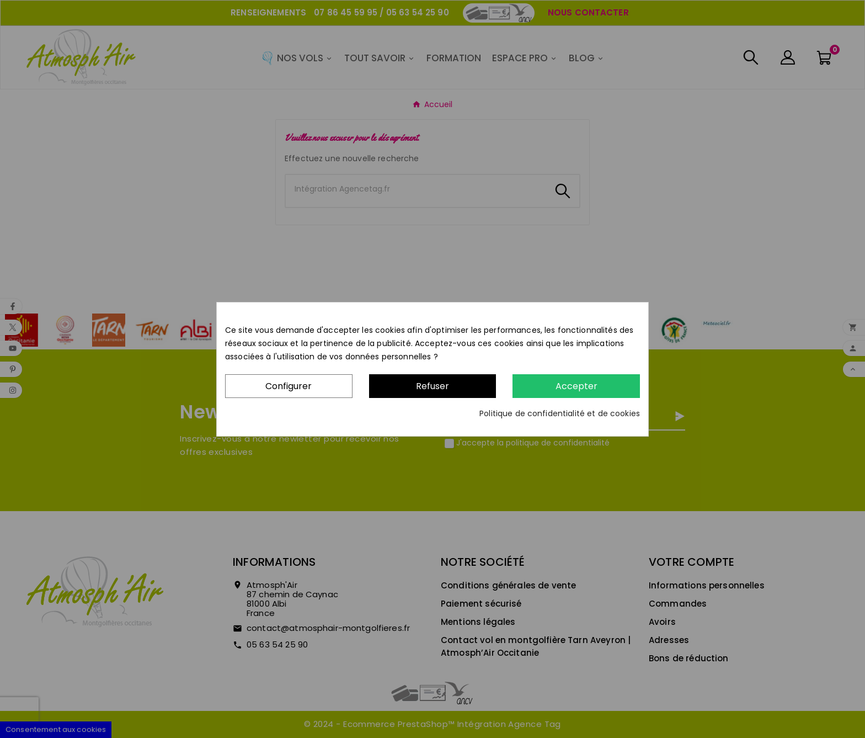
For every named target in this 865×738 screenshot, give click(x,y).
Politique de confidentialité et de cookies (559, 413)
